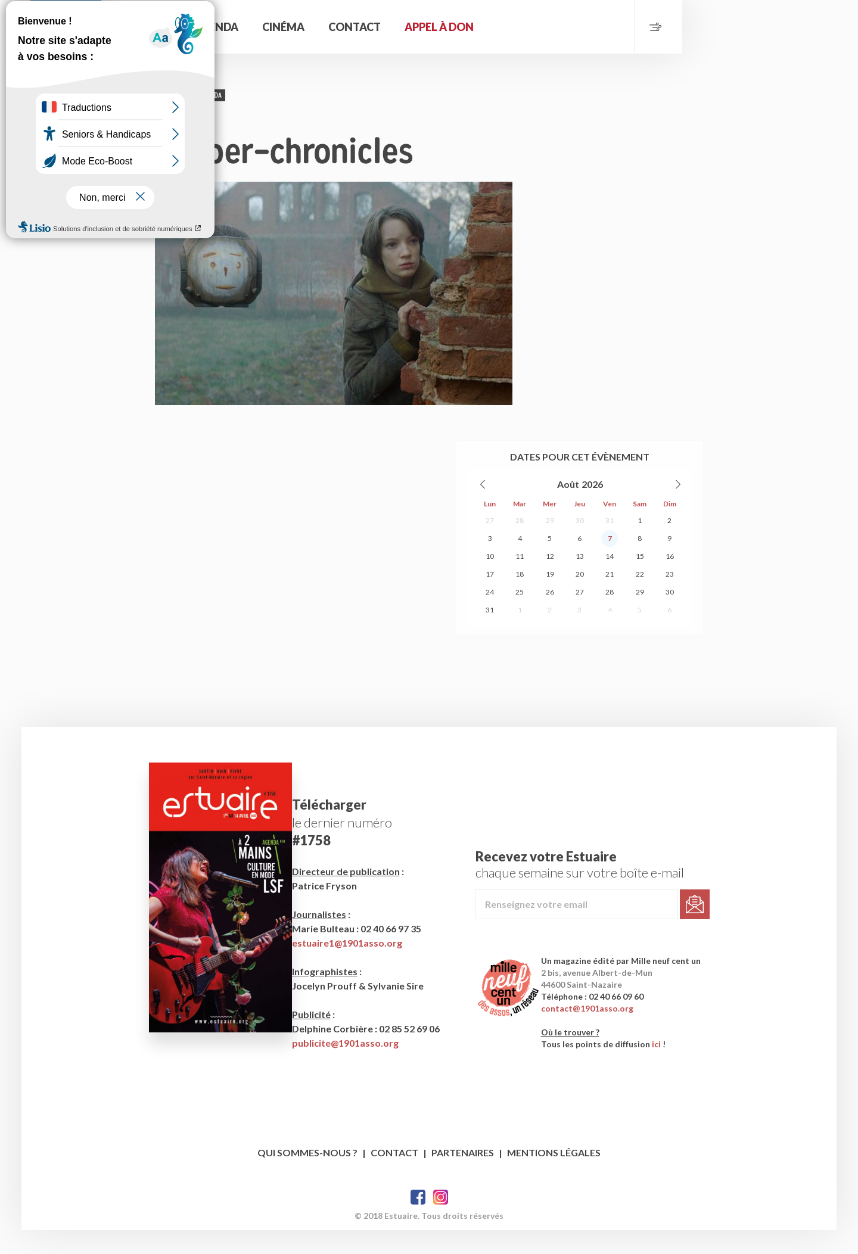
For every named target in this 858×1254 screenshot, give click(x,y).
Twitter (440, 1220)
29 (550, 562)
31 (609, 562)
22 (640, 615)
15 (640, 597)
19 (550, 615)
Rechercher (286, 27)
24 (490, 633)
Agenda (388, 26)
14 (609, 597)
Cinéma (456, 26)
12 (550, 597)
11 (519, 597)
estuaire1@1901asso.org (354, 966)
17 (490, 615)
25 (519, 633)
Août (568, 525)
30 (580, 562)
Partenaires (462, 1176)
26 (550, 633)
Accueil (337, 27)
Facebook (418, 1220)
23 (670, 615)
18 (519, 615)
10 (490, 597)
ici (675, 1068)
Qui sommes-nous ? (307, 1176)
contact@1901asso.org (606, 1032)
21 (609, 615)
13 (580, 597)
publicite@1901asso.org (352, 1066)
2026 (592, 525)
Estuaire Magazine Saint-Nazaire (146, 50)
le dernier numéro (349, 846)
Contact (527, 26)
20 (580, 615)
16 (670, 597)
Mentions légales (554, 1176)
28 (519, 562)
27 (490, 562)
